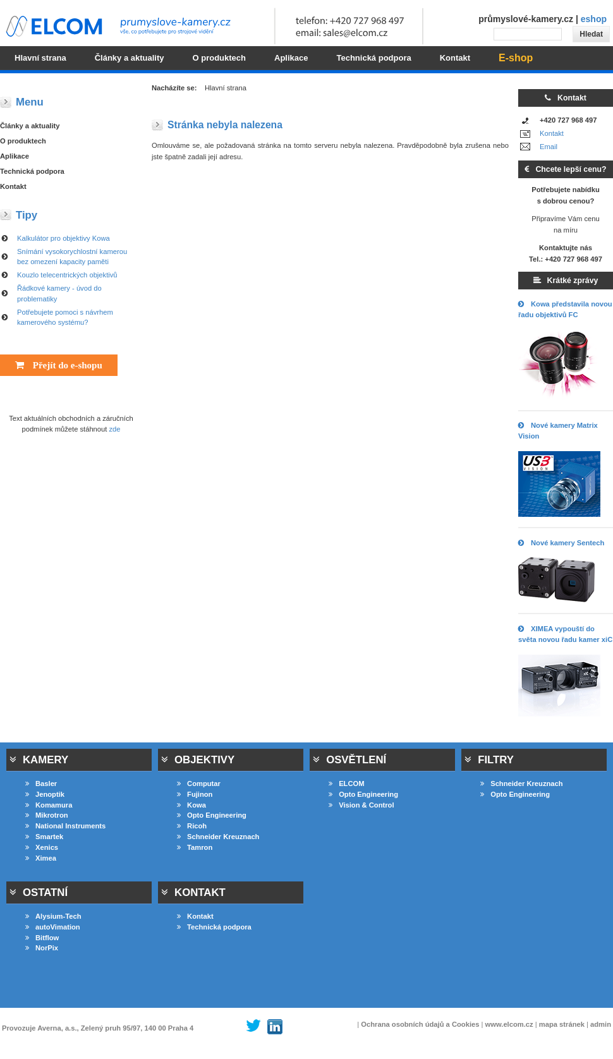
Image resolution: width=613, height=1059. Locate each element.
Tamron (194, 847)
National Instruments (65, 826)
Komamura (48, 805)
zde (115, 429)
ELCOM (346, 783)
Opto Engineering (211, 815)
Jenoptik (44, 794)
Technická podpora (32, 171)
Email (548, 146)
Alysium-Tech (53, 916)
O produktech (23, 141)
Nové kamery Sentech (561, 543)
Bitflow (42, 937)
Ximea (40, 858)
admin (600, 1024)
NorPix (41, 948)
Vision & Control (361, 805)
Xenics (41, 847)
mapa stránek (562, 1024)
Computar (199, 783)
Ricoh (192, 826)
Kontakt (552, 133)
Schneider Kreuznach (218, 836)
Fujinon (194, 794)
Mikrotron (46, 815)
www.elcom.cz (509, 1024)
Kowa (191, 805)
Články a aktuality (30, 126)
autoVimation (52, 927)
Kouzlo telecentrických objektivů (67, 275)
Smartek (44, 836)
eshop (594, 19)
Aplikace (14, 156)
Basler (41, 783)
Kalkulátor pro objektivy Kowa (63, 238)
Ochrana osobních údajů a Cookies (420, 1024)
